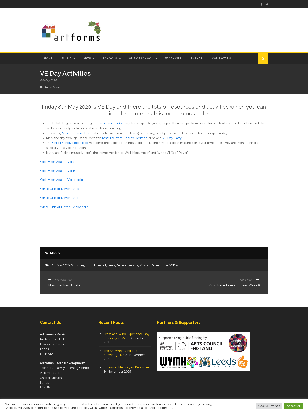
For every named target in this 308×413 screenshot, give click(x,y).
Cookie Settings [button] (269, 405)
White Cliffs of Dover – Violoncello (64, 207)
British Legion (80, 265)
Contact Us (221, 58)
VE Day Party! (172, 138)
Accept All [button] (293, 405)
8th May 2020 (61, 265)
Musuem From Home (153, 265)
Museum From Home (77, 133)
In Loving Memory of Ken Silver (126, 367)
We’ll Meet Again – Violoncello (61, 180)
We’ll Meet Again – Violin (57, 171)
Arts (87, 58)
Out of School (141, 58)
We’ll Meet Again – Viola (57, 162)
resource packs (111, 123)
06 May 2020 (48, 80)
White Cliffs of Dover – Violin (60, 198)
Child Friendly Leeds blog (70, 143)
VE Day (174, 265)
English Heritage (127, 265)
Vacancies (173, 58)
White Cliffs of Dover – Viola (60, 189)
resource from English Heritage (125, 138)
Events (197, 58)
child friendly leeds (102, 265)
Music (66, 58)
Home (48, 58)
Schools (110, 58)
